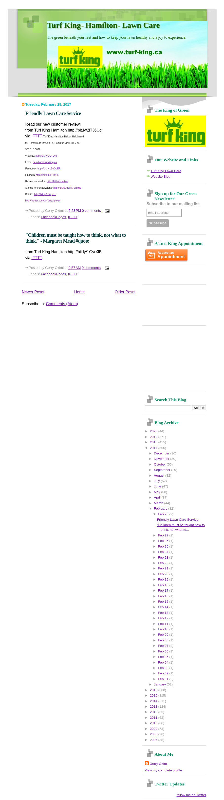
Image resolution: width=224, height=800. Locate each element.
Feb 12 (163, 618)
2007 (154, 740)
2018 (154, 442)
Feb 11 (163, 624)
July (157, 481)
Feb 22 (163, 563)
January (160, 684)
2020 (154, 431)
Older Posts (125, 292)
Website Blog (160, 176)
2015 (154, 695)
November (162, 459)
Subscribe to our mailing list (173, 204)
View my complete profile (163, 770)
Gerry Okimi (159, 764)
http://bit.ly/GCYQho (46, 155)
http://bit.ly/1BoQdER (48, 168)
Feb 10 (163, 629)
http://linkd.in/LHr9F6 (47, 175)
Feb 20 (163, 574)
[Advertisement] (174, 273)
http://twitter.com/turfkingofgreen (42, 200)
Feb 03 (163, 668)
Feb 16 (163, 596)
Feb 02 (163, 673)
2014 (154, 701)
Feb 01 (163, 679)
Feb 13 (163, 613)
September (162, 470)
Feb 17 (163, 590)
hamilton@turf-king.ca (45, 162)
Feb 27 (163, 535)
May (157, 492)
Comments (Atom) (62, 304)
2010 (154, 723)
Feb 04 (163, 662)
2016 (154, 690)
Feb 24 (163, 552)
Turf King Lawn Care (166, 171)
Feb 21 (163, 568)
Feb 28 (163, 514)
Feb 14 (163, 607)
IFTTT (36, 136)
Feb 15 (163, 601)
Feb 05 (163, 657)
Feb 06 (163, 651)
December (162, 453)
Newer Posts (33, 292)
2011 (154, 717)
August (159, 475)
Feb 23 (163, 557)
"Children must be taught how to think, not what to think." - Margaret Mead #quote (75, 238)
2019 (154, 437)
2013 (154, 706)
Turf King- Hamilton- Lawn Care (103, 25)
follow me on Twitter (191, 795)
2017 (154, 448)
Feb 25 (163, 546)
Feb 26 (163, 541)
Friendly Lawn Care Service (53, 113)
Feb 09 (163, 634)
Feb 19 (163, 579)
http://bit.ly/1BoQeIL (45, 194)
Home (79, 292)
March (159, 503)
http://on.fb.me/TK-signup (67, 187)
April (158, 497)
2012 (154, 712)
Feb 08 (163, 640)
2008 (154, 734)
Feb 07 (163, 646)
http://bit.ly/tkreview (57, 181)
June (158, 486)
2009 (154, 729)
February (161, 508)
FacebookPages (53, 217)
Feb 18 (163, 585)
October (160, 464)
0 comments (91, 211)
